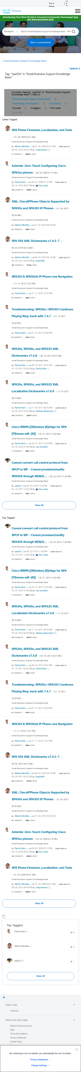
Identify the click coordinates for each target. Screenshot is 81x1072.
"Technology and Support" (25, 104)
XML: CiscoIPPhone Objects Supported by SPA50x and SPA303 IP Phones (40, 208)
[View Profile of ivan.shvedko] (42, 447)
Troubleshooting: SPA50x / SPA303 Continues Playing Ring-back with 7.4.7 (42, 316)
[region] (40, 1058)
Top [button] (4, 997)
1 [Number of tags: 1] (73, 962)
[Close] (76, 1049)
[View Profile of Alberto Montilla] (22, 147)
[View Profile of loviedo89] (40, 261)
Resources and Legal (40, 1020)
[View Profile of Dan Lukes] (43, 186)
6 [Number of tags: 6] (73, 932)
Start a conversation (40, 43)
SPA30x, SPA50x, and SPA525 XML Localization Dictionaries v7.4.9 (40, 391)
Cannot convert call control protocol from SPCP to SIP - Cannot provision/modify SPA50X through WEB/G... (42, 470)
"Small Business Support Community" (31, 99)
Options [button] (74, 69)
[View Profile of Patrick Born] (20, 182)
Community (55, 104)
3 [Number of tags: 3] (73, 947)
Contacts (14, 1011)
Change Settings (39, 1065)
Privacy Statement (39, 1059)
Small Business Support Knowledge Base (25, 61)
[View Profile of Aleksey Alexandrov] (45, 411)
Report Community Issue (21, 1026)
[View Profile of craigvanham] (41, 150)
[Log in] (66, 3)
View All (39, 505)
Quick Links (40, 1005)
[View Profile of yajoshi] (18, 486)
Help (12, 1030)
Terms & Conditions (18, 1034)
